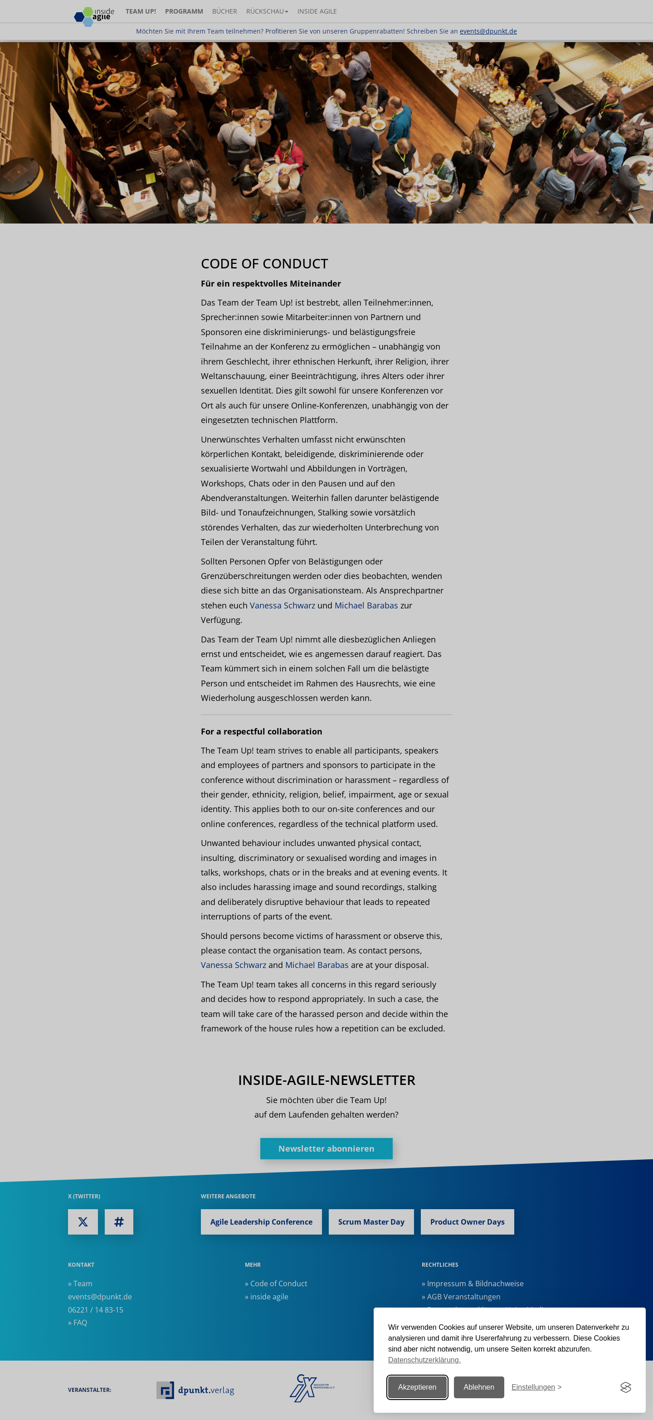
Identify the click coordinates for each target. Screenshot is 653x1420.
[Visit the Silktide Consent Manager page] (625, 1387)
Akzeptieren (417, 1387)
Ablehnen (479, 1387)
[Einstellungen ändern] (536, 1387)
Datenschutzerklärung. (424, 1360)
